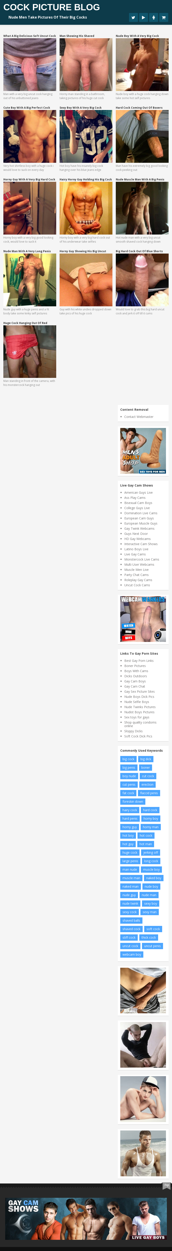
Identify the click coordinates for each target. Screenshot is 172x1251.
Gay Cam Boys (135, 681)
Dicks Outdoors (135, 676)
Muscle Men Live (136, 569)
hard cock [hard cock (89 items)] (150, 810)
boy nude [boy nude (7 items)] (129, 776)
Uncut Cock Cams (137, 585)
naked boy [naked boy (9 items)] (153, 878)
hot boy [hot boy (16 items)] (128, 835)
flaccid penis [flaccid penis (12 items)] (149, 793)
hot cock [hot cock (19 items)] (146, 835)
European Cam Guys (139, 518)
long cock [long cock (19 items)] (151, 861)
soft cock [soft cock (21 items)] (153, 929)
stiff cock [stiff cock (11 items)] (129, 937)
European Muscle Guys (140, 523)
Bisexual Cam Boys (138, 503)
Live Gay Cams (135, 554)
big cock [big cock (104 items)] (128, 759)
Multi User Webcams (139, 564)
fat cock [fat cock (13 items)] (128, 793)
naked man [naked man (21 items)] (131, 886)
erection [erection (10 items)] (147, 784)
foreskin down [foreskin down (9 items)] (133, 801)
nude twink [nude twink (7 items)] (130, 903)
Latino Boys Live (136, 549)
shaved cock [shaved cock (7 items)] (131, 929)
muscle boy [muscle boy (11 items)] (151, 869)
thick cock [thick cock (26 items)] (149, 937)
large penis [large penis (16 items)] (130, 861)
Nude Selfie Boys (136, 702)
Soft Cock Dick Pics (138, 736)
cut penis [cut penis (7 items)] (129, 784)
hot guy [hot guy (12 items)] (128, 844)
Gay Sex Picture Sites (139, 691)
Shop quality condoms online (140, 724)
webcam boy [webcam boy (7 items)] (132, 954)
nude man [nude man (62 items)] (149, 895)
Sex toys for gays (136, 717)
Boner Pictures (135, 666)
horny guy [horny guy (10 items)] (130, 827)
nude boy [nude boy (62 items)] (151, 886)
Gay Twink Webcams (139, 528)
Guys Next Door (136, 533)
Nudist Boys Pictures (139, 712)
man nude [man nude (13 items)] (130, 869)
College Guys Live (137, 508)
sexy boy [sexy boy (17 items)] (150, 903)
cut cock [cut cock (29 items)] (148, 776)
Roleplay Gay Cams (138, 580)
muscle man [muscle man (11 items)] (131, 878)
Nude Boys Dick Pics (139, 696)
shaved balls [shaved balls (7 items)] (131, 920)
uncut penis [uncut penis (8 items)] (152, 946)
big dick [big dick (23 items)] (145, 759)
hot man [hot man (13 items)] (146, 844)
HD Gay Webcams (137, 539)
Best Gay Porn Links (139, 660)
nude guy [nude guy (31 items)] (129, 895)
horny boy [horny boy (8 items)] (151, 818)
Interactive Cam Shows (141, 544)
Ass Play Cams (135, 497)
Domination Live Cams (140, 513)
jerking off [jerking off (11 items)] (150, 852)
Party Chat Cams (136, 575)
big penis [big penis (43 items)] (129, 767)
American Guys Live (138, 492)
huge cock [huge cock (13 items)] (130, 852)
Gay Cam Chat (134, 686)
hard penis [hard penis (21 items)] (130, 818)
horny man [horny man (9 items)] (151, 827)
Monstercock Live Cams (141, 559)
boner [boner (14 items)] (145, 767)
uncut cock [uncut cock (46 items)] (130, 946)
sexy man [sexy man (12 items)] (150, 912)
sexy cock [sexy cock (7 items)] (130, 912)
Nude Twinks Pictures (140, 707)
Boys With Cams (136, 671)
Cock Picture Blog (51, 7)
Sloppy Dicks (133, 731)
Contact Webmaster (138, 417)
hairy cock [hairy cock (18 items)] (130, 810)
